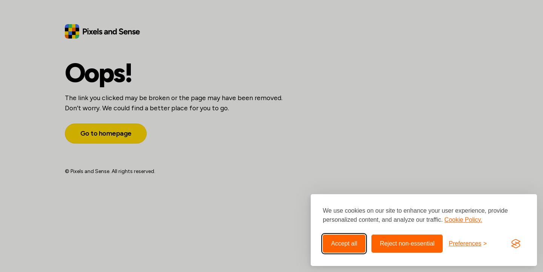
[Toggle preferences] (468, 243)
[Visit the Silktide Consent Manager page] (516, 244)
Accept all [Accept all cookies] (344, 243)
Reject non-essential (407, 243)
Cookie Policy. (463, 219)
